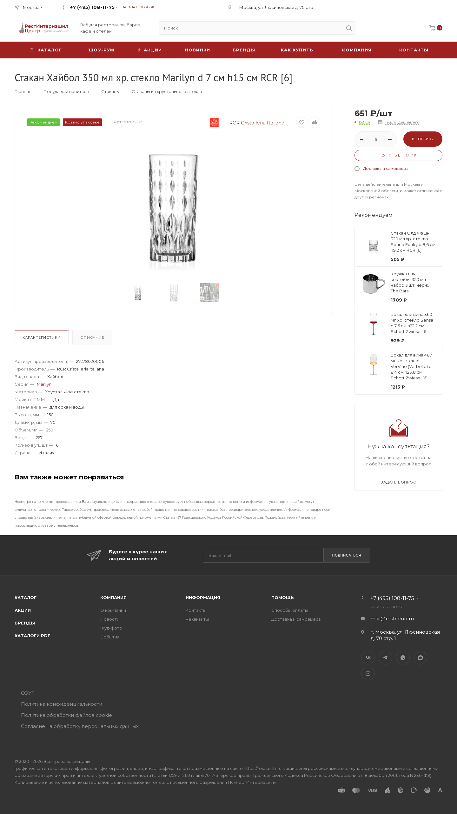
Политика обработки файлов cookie (66, 715)
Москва (31, 7)
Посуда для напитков (66, 91)
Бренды (244, 49)
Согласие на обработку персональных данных (80, 726)
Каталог (25, 597)
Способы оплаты (289, 610)
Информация (203, 597)
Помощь (282, 597)
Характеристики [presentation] (42, 337)
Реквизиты (197, 619)
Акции (23, 610)
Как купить (297, 49)
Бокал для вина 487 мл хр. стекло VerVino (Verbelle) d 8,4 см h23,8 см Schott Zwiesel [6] (411, 366)
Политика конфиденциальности (61, 704)
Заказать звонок (138, 7)
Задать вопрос (398, 482)
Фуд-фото (111, 628)
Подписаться (346, 555)
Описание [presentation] (92, 337)
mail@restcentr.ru (392, 619)
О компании (113, 610)
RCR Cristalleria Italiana (242, 123)
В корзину (423, 139)
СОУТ (27, 693)
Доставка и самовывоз (385, 168)
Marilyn (44, 384)
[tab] (43, 339)
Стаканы (110, 91)
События (110, 636)
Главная (23, 91)
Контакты (414, 49)
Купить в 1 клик (399, 155)
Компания (357, 49)
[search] (348, 28)
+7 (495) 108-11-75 (92, 7)
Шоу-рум (101, 49)
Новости (109, 619)
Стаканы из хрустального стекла (167, 91)
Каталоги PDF (32, 635)
